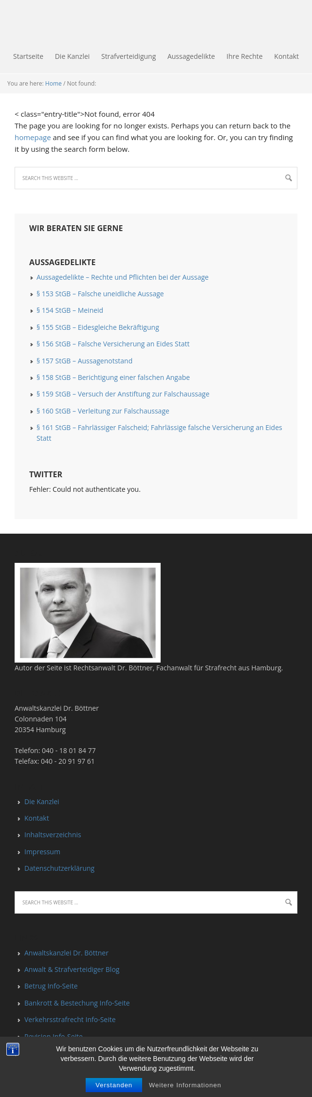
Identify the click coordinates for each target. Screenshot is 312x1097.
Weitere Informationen (185, 1085)
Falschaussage (2, 24)
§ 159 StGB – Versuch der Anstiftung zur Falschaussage (123, 393)
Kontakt (36, 818)
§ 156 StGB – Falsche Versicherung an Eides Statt (113, 343)
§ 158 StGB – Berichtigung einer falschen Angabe (113, 377)
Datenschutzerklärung (59, 868)
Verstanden (113, 1085)
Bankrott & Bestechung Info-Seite (77, 1002)
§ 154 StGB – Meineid (70, 310)
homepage (33, 137)
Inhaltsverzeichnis (52, 834)
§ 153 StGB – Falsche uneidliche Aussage (100, 293)
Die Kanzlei (41, 801)
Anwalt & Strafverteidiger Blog (71, 969)
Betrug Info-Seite (51, 985)
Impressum (42, 851)
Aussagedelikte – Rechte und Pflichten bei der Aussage (123, 277)
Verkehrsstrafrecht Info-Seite (70, 1019)
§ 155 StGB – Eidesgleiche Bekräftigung (98, 327)
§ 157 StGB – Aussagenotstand (84, 360)
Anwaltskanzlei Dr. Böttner (66, 952)
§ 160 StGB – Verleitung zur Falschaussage (103, 410)
